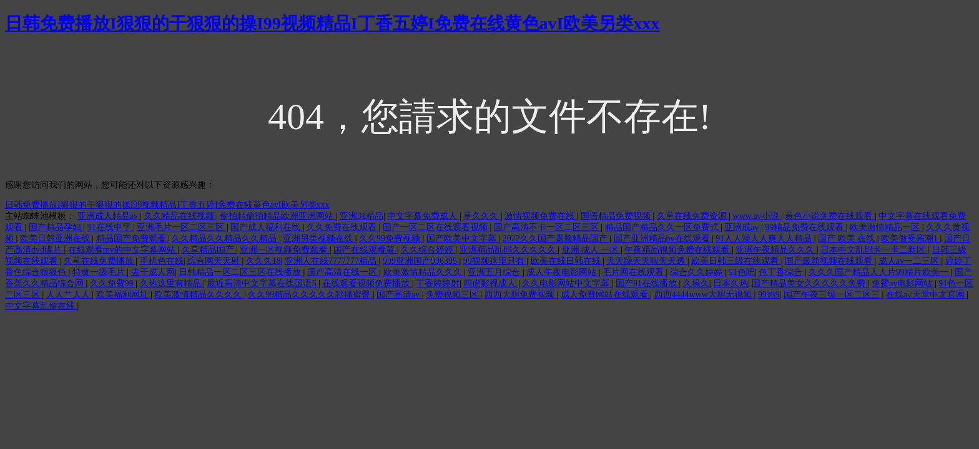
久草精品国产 (209, 249)
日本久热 (730, 283)
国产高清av (399, 294)
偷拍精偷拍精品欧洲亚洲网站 (278, 216)
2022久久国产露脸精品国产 (556, 238)
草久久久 (482, 216)
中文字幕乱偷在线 (41, 306)
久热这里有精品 (172, 283)
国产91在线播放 (647, 283)
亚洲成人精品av (108, 216)
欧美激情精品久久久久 (199, 294)
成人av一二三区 (910, 261)
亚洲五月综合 (495, 272)
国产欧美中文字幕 (462, 238)
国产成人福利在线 (266, 227)
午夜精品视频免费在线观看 (678, 249)
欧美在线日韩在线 (567, 261)
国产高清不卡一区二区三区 (547, 227)
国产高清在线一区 (343, 272)
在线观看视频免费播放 (367, 283)
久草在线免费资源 (693, 216)
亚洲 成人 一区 (591, 249)
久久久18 (263, 261)
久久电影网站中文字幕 (567, 283)
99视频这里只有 (495, 261)
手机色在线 (162, 261)
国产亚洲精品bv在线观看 (663, 238)
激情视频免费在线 (540, 216)
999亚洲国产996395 (421, 261)
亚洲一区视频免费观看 (285, 249)
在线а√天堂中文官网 (926, 294)
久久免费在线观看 (343, 227)
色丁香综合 (782, 272)
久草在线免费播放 (100, 261)
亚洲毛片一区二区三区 (182, 227)
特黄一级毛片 (99, 272)
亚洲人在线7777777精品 (332, 261)
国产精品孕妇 (56, 227)
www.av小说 (757, 216)
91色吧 (742, 272)
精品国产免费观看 (132, 238)
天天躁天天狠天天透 (646, 261)
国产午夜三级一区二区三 (833, 294)
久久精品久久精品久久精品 (225, 238)
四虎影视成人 (490, 283)
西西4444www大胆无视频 (704, 294)
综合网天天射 (214, 261)
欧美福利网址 (123, 294)
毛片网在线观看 (634, 272)
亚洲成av (742, 227)
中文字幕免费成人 (423, 216)
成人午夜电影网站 (562, 272)
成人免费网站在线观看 (606, 294)
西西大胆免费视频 (521, 294)
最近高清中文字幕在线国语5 (262, 283)
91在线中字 (110, 227)
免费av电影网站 (903, 283)
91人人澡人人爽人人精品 (765, 238)
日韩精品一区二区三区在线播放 (241, 272)
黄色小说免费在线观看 (830, 216)
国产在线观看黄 (365, 249)
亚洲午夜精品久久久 (776, 249)
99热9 (769, 294)
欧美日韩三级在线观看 (736, 261)
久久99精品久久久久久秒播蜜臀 (310, 294)
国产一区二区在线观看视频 (436, 227)
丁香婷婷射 (438, 283)
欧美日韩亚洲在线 (56, 238)
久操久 (696, 283)
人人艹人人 (69, 294)
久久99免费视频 (391, 238)
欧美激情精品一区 (886, 227)
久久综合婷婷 (428, 249)
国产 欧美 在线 (847, 238)
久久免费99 (113, 283)
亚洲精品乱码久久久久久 (509, 249)
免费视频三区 (453, 294)
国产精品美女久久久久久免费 (810, 283)
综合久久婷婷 (697, 272)
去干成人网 (153, 272)
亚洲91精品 (361, 216)
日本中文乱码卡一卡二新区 (874, 249)
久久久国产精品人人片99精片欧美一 (880, 272)
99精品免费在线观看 (805, 227)
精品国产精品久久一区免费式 (663, 227)
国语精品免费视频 (617, 216)
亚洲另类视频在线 (319, 238)
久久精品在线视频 (180, 216)
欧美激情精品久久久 (424, 272)
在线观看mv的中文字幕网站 (122, 249)
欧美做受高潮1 (910, 238)
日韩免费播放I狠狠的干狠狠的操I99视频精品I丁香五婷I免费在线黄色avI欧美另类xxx (332, 23)
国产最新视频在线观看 (830, 261)
